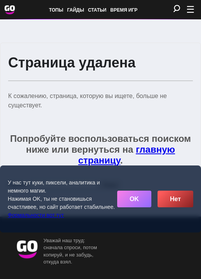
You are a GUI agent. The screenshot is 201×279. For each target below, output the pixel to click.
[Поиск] (176, 9)
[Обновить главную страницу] (10, 10)
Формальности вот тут (36, 215)
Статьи (97, 10)
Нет (175, 199)
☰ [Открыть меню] (190, 9)
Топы (56, 10)
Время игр (123, 10)
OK (134, 199)
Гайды (75, 10)
